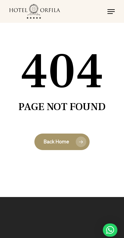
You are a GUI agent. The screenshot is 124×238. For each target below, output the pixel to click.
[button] (111, 11)
